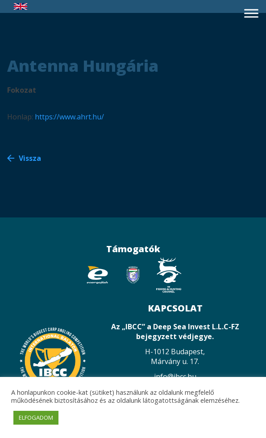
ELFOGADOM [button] (36, 417)
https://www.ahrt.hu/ (69, 117)
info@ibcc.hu (175, 376)
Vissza (30, 158)
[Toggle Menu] (251, 13)
